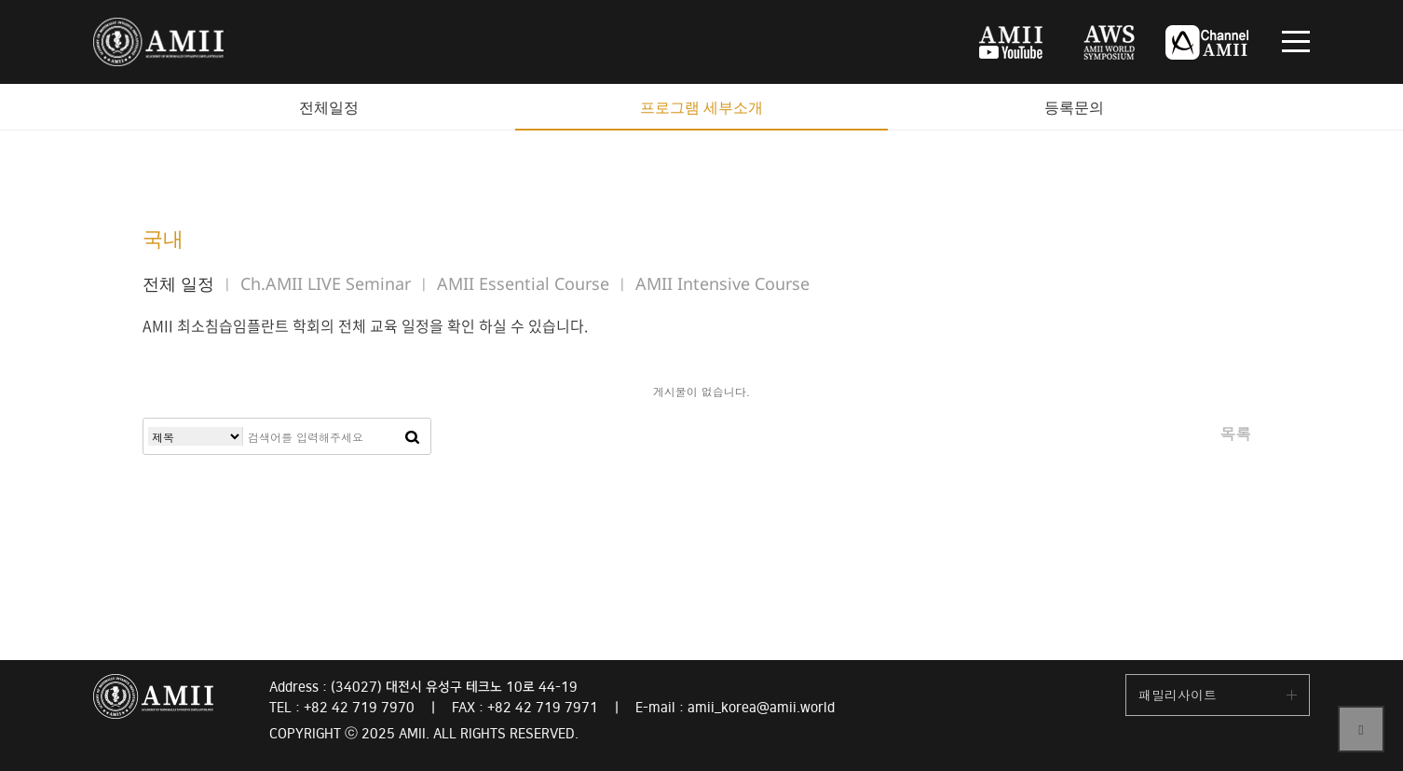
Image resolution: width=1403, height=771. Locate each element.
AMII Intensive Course (722, 283)
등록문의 (1074, 107)
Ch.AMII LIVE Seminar (325, 283)
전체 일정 (178, 283)
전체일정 (329, 107)
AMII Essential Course (523, 283)
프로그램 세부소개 (701, 107)
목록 (1235, 433)
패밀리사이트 (1177, 694)
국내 (163, 238)
